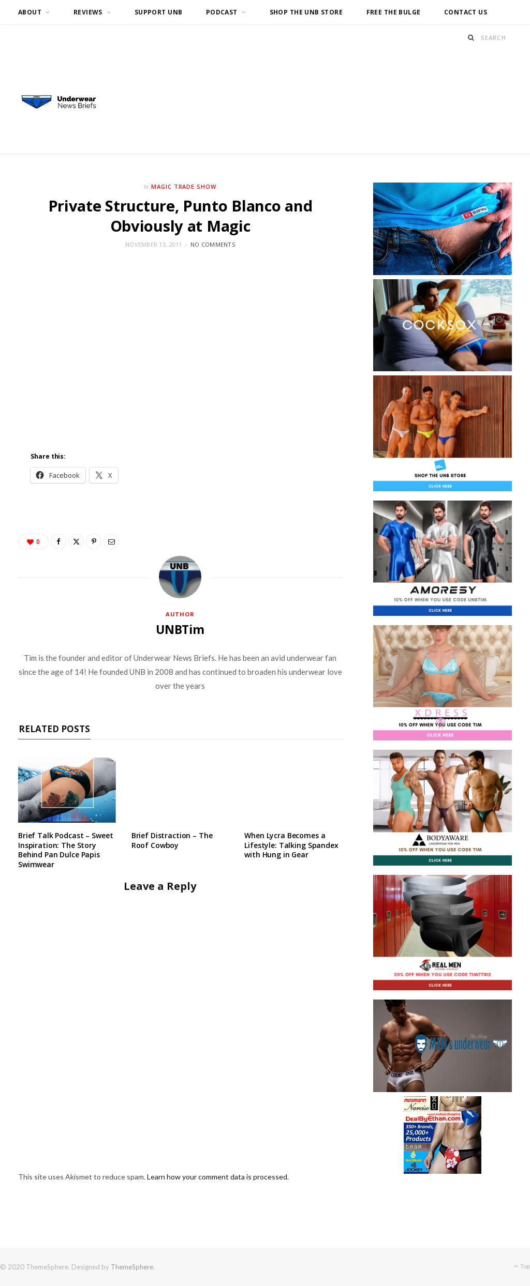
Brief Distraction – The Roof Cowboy (172, 840)
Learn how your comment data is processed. (218, 1176)
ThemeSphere (132, 1267)
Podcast (222, 12)
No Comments (212, 244)
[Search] (471, 37)
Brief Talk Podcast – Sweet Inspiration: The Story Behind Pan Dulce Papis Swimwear (65, 850)
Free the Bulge (393, 12)
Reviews (87, 12)
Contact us (465, 12)
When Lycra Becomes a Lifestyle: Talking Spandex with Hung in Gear (291, 845)
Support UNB (159, 12)
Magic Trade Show (184, 186)
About (29, 12)
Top (521, 1266)
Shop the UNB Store (306, 12)
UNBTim (180, 629)
